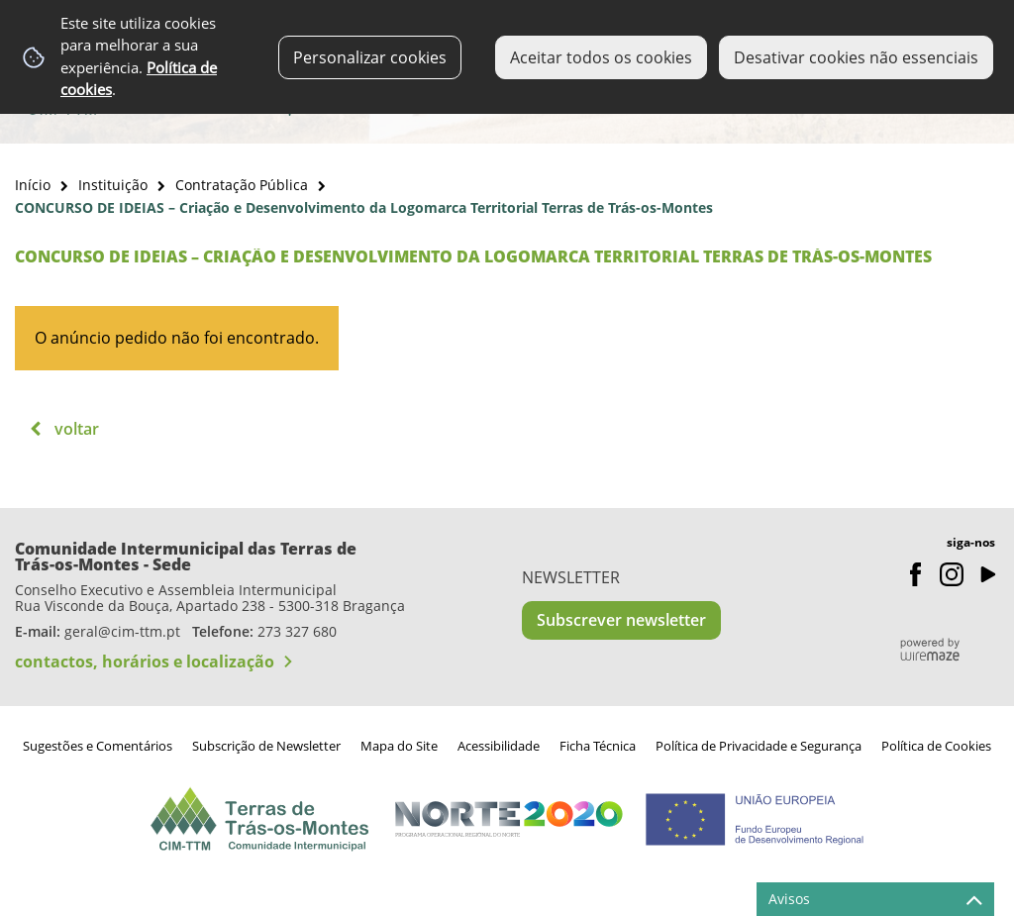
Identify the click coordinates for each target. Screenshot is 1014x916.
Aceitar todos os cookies (601, 57)
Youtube (987, 574)
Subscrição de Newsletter (266, 746)
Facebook (916, 574)
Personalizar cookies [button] (370, 57)
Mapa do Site (399, 746)
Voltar (76, 429)
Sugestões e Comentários (97, 746)
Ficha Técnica (597, 746)
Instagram (951, 574)
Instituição (113, 184)
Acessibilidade (498, 746)
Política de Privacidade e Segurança (759, 746)
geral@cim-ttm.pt (122, 631)
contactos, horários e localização (144, 661)
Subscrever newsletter (621, 620)
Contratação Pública (241, 184)
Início (33, 184)
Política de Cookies (936, 746)
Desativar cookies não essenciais (856, 57)
